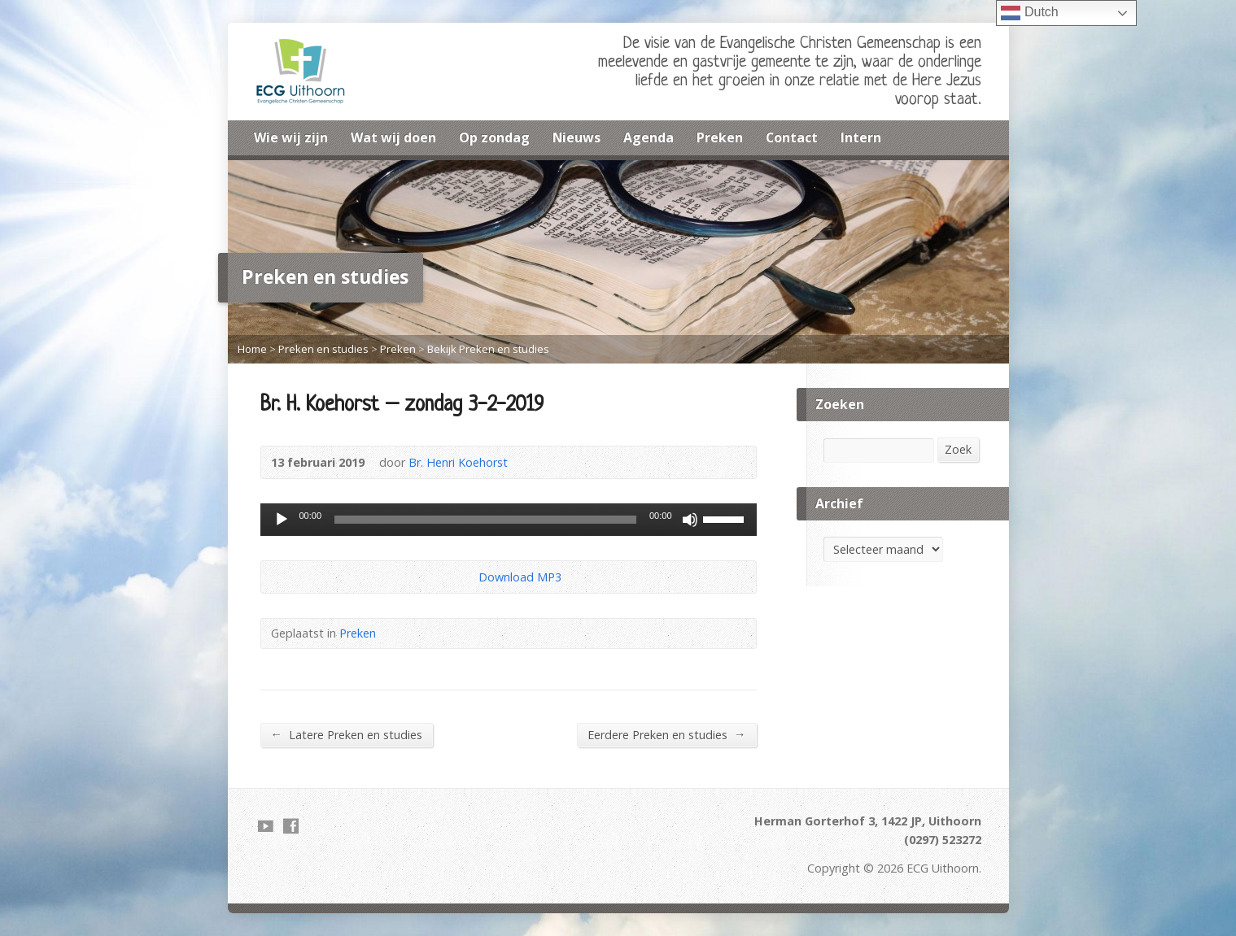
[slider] (485, 520)
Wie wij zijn (291, 137)
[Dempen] (690, 520)
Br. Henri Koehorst (458, 462)
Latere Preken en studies (346, 734)
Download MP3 (519, 577)
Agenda (648, 137)
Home (252, 349)
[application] (508, 519)
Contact (792, 137)
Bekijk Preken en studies (488, 349)
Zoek (958, 449)
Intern (861, 137)
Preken (720, 137)
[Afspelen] (281, 520)
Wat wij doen (393, 137)
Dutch (1029, 13)
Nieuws (576, 137)
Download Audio (465, 577)
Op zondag (494, 137)
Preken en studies (323, 349)
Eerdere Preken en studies (666, 734)
